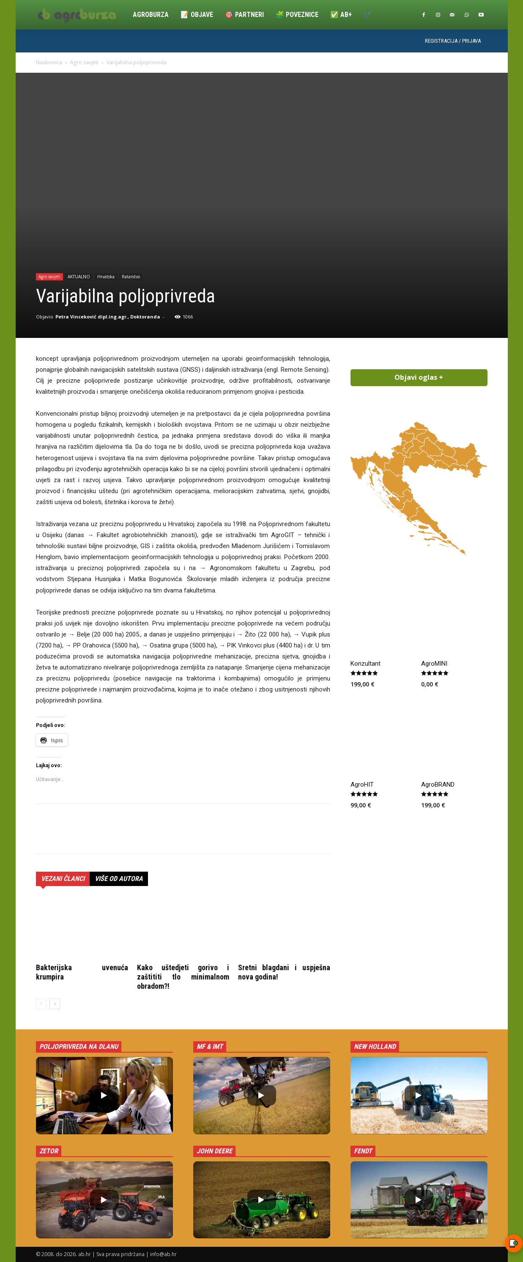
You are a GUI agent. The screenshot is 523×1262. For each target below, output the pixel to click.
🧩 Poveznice (297, 15)
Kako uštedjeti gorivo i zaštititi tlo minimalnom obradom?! (183, 976)
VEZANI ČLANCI (63, 879)
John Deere (214, 1151)
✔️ (368, 15)
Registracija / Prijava (453, 41)
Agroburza (151, 15)
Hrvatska (106, 277)
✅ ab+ (341, 15)
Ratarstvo (131, 277)
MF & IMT (210, 1047)
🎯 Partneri (244, 15)
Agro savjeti (84, 62)
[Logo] (81, 15)
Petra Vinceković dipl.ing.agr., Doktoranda (107, 316)
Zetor (48, 1151)
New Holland (375, 1047)
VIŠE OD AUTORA (119, 879)
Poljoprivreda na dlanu (78, 1047)
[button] (104, 1095)
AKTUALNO (79, 277)
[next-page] (54, 1004)
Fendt (363, 1151)
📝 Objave (197, 15)
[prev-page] (41, 1004)
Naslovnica (49, 62)
